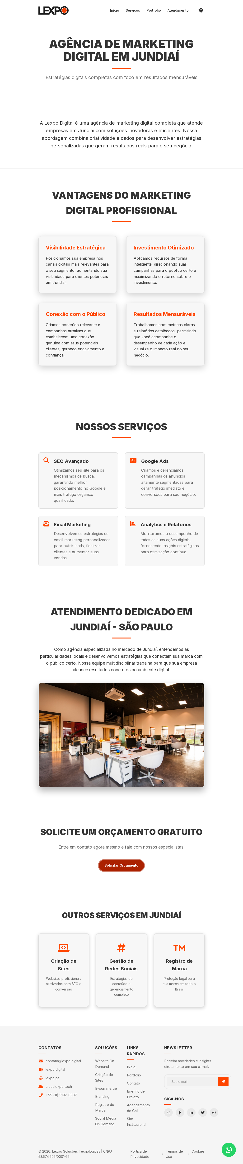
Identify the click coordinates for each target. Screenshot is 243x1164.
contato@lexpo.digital (63, 1061)
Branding (102, 1096)
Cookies (198, 1151)
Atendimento (178, 10)
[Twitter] (202, 1112)
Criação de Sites (104, 1077)
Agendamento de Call (138, 1108)
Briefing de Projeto (136, 1094)
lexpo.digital (55, 1069)
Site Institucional (136, 1122)
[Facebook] (180, 1112)
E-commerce (106, 1088)
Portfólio (154, 10)
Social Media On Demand (105, 1121)
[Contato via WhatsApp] (229, 1150)
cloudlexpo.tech (59, 1086)
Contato (133, 1083)
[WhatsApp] (214, 1112)
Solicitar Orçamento (121, 865)
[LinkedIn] (191, 1112)
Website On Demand (104, 1064)
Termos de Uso (174, 1154)
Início (114, 10)
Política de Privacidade (140, 1154)
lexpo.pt (52, 1078)
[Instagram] (168, 1112)
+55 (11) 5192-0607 (61, 1095)
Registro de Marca (104, 1107)
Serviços (133, 10)
